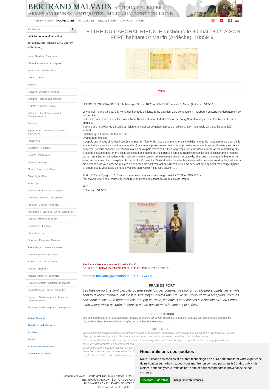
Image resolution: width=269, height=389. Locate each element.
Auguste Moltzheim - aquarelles (43, 276)
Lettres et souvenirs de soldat (42, 219)
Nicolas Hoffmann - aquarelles (43, 254)
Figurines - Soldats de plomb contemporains (50, 307)
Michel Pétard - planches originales (45, 63)
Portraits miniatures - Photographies (46, 190)
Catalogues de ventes (39, 353)
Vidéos (31, 339)
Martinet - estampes (38, 268)
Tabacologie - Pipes (37, 176)
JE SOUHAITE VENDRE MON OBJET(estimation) (50, 45)
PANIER (141, 20)
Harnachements (36, 233)
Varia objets (34, 183)
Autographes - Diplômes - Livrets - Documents (51, 212)
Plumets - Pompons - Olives (41, 106)
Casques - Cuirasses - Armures (43, 92)
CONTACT (126, 20)
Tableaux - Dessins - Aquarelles (43, 204)
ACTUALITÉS (86, 20)
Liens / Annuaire (36, 318)
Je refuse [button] (162, 380)
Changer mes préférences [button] (188, 380)
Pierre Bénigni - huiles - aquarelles (45, 247)
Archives (32, 332)
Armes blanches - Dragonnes (42, 56)
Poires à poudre (36, 77)
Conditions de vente (109, 387)
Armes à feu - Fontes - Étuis (42, 70)
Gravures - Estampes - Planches (44, 240)
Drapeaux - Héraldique (39, 148)
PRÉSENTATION (43, 20)
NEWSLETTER (107, 20)
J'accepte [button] (147, 380)
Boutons (32, 123)
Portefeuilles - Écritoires (40, 226)
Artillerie (32, 84)
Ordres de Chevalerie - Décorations (45, 197)
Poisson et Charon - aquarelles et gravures (49, 283)
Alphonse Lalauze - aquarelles (43, 261)
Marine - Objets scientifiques (42, 169)
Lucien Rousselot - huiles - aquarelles (46, 290)
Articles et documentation (41, 346)
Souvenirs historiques (38, 162)
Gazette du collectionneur (41, 325)
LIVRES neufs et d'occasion (44, 36)
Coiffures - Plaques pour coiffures (44, 99)
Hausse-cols (34, 141)
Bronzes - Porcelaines (39, 155)
